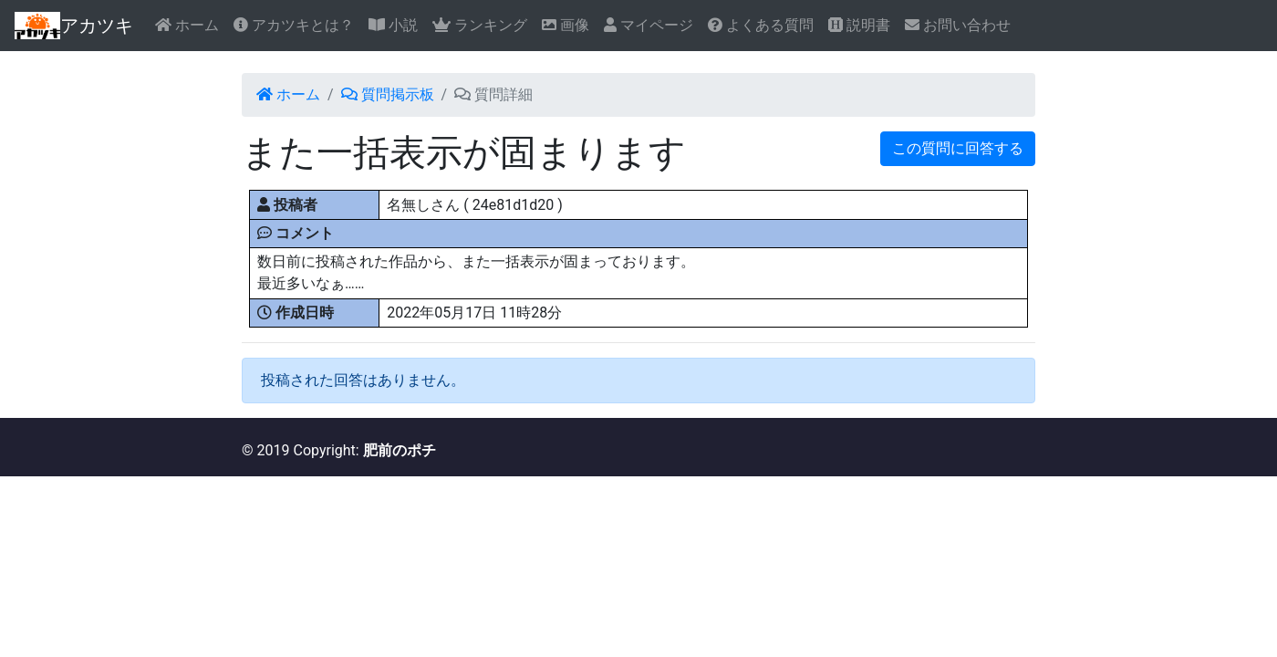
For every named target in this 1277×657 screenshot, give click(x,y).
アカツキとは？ (294, 25)
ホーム (187, 25)
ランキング (479, 25)
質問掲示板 (387, 94)
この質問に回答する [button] (957, 148)
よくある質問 (761, 25)
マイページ (648, 25)
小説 (393, 25)
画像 (565, 25)
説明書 (859, 25)
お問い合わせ (958, 25)
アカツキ (74, 25)
